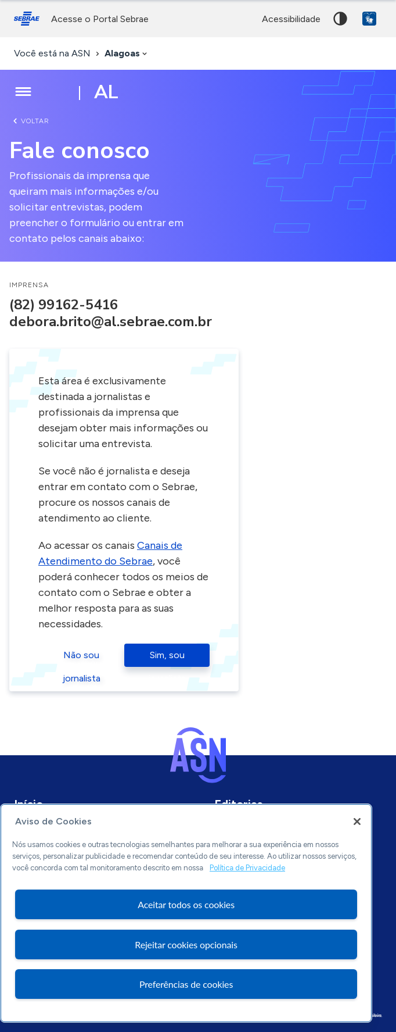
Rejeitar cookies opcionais (186, 944)
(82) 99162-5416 (63, 304)
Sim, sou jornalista (167, 658)
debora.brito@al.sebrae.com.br (110, 321)
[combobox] (127, 53)
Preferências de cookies (186, 984)
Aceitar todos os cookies (186, 904)
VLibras (369, 18)
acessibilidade (291, 18)
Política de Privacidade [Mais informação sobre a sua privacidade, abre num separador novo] (247, 867)
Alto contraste (340, 18)
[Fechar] (357, 821)
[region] (186, 913)
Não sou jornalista (81, 658)
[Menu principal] (23, 92)
